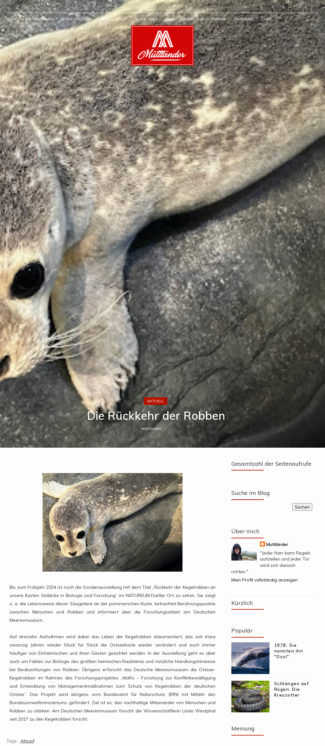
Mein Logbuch (114, 18)
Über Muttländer (38, 18)
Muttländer (151, 428)
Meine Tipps (146, 18)
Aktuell (155, 401)
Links (266, 18)
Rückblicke (244, 18)
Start (10, 18)
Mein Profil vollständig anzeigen (264, 580)
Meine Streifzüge (77, 18)
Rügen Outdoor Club (184, 18)
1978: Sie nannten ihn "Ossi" (288, 651)
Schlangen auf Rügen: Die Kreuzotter (291, 689)
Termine (218, 18)
